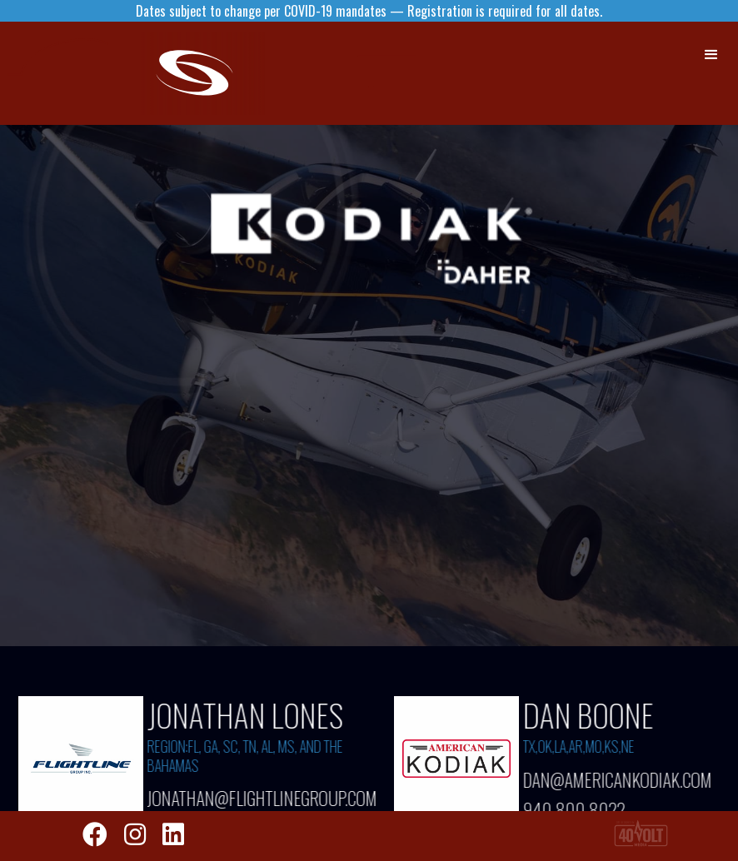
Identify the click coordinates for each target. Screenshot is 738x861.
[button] (712, 55)
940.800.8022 (575, 805)
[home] (208, 73)
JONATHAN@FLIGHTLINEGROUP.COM (252, 797)
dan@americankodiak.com (618, 778)
